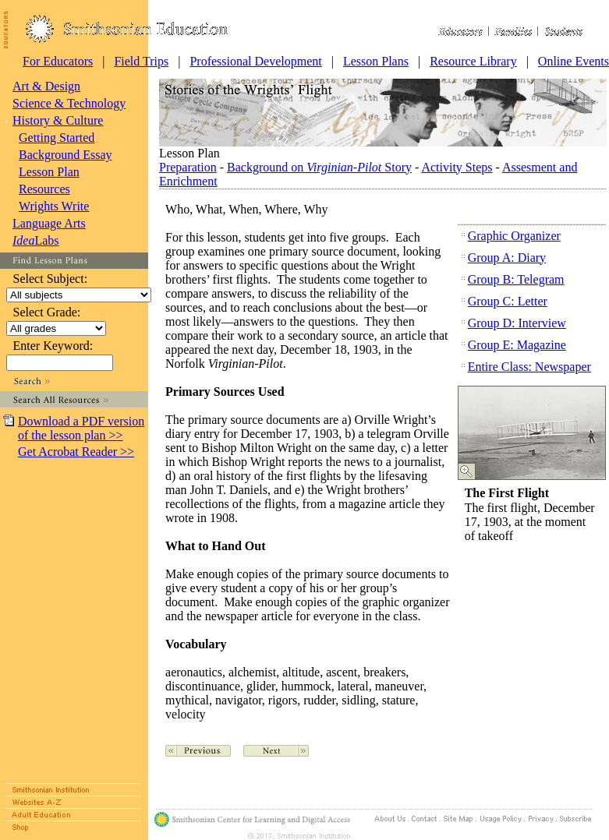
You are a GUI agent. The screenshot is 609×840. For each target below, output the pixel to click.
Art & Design (46, 86)
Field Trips (141, 61)
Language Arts (49, 223)
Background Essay (65, 154)
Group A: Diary (507, 257)
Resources (44, 189)
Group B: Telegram (516, 279)
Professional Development (255, 61)
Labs (35, 240)
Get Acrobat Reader (76, 451)
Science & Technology (69, 103)
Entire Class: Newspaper (529, 366)
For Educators (58, 61)
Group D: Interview (517, 323)
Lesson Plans (376, 61)
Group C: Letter (507, 301)
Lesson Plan (49, 171)
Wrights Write (54, 206)
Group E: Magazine (517, 344)
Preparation (188, 167)
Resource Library (473, 61)
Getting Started (56, 137)
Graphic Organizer (514, 235)
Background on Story (319, 167)
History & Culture (57, 120)
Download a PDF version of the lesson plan (81, 428)
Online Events (573, 61)
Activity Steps (456, 167)
